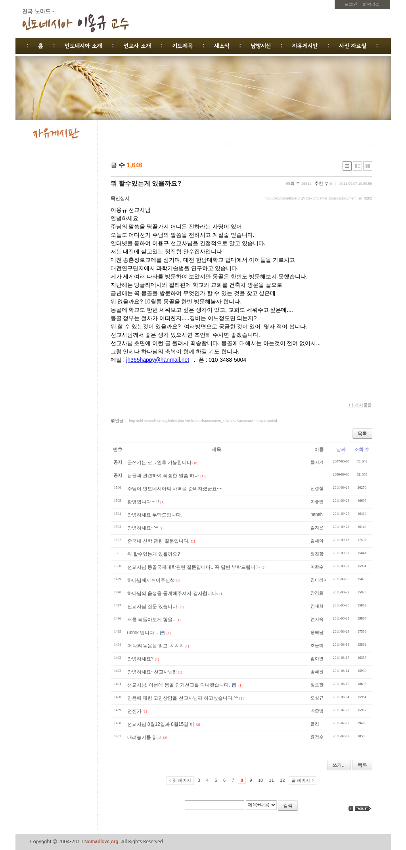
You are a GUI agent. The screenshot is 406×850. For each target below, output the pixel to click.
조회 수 (362, 449)
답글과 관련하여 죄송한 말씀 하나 (163, 475)
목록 (362, 433)
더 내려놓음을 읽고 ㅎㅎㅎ (155, 646)
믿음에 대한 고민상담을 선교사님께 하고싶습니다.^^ (182, 698)
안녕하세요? (140, 659)
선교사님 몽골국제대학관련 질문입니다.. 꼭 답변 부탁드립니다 (193, 567)
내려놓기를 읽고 (144, 737)
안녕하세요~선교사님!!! (152, 672)
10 (260, 780)
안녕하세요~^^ (142, 528)
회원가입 (371, 4)
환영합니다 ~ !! (143, 502)
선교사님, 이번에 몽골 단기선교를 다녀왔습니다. (178, 685)
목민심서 (120, 198)
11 (271, 780)
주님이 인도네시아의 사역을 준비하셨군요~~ (174, 488)
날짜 (341, 449)
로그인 (351, 4)
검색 (288, 805)
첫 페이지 (181, 780)
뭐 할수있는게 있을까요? (146, 183)
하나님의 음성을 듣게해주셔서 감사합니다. (172, 593)
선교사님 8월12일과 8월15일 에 (161, 724)
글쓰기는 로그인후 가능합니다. (160, 462)
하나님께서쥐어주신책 (151, 580)
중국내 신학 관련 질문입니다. (158, 541)
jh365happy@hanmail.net (157, 360)
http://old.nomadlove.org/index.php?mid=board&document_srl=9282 (318, 198)
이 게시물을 (360, 405)
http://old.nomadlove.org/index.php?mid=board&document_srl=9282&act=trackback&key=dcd (203, 421)
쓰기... (339, 765)
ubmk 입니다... (143, 632)
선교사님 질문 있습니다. (153, 606)
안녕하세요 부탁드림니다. (154, 515)
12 (282, 780)
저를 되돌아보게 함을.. (151, 619)
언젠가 (134, 711)
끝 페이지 (300, 780)
